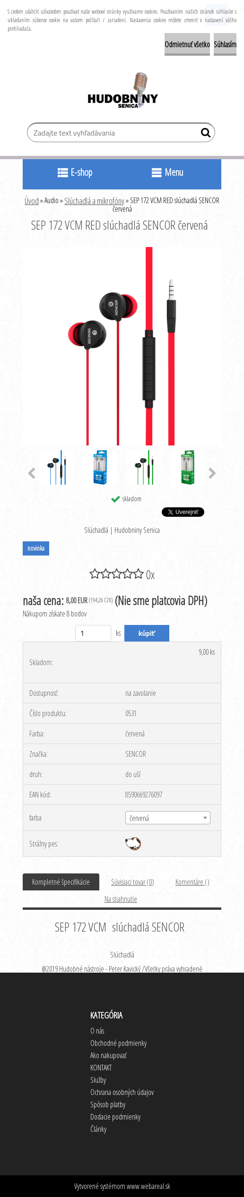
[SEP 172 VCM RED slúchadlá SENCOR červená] (122, 251)
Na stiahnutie (121, 899)
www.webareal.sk (148, 1186)
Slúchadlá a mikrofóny (94, 200)
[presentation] (31, 473)
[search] (204, 134)
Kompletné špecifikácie (61, 882)
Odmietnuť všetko (187, 44)
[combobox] (167, 817)
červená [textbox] (139, 818)
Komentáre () (192, 882)
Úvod (32, 200)
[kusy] (93, 633)
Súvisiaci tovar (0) (132, 882)
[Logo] (122, 91)
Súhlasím (225, 44)
